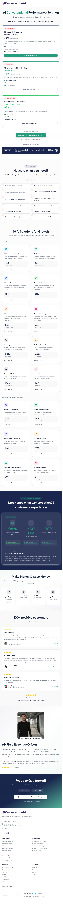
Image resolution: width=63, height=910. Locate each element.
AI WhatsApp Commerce (39, 841)
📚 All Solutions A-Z (7, 867)
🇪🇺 (27, 893)
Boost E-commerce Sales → (31, 89)
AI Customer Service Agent (39, 848)
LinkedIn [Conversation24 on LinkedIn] (5, 828)
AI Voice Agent (6, 855)
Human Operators (7, 860)
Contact (34, 872)
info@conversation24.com (10, 821)
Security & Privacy (7, 886)
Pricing (4, 874)
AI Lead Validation (7, 846)
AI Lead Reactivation (7, 848)
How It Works (5, 884)
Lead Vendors (5, 879)
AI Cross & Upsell (6, 853)
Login (33, 874)
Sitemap (40, 893)
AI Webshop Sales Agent (38, 846)
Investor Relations (37, 877)
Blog (3, 870)
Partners (4, 872)
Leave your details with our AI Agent (30, 135)
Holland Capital (13, 833)
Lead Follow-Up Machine (8, 877)
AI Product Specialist (37, 843)
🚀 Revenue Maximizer (8, 857)
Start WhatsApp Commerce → (30, 123)
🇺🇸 (30, 893)
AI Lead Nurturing (6, 850)
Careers (34, 870)
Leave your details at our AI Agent (31, 799)
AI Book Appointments (8, 841)
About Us (34, 867)
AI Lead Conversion (7, 843)
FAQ (3, 881)
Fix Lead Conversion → (31, 55)
